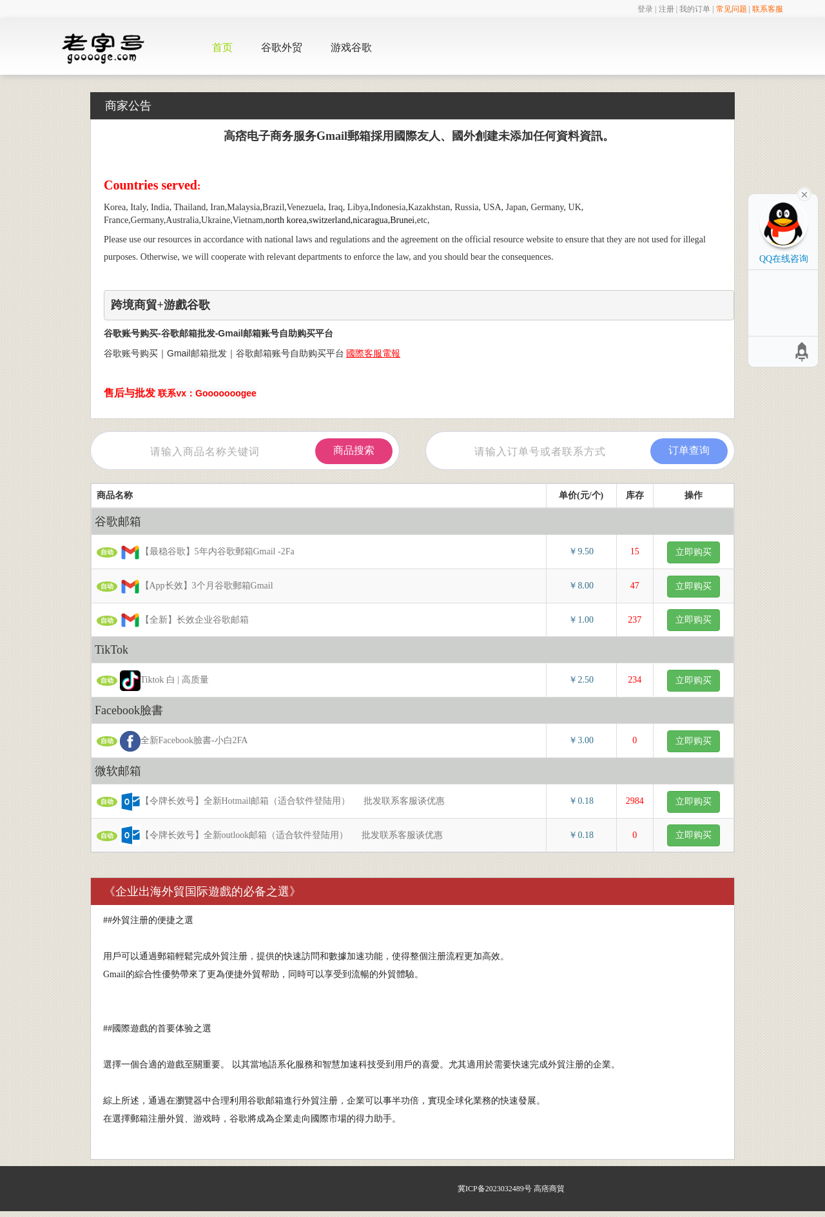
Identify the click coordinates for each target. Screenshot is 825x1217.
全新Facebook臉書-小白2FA (179, 741)
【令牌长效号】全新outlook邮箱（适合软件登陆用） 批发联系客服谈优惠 (270, 835)
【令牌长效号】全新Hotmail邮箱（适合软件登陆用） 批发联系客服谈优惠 (271, 802)
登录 (645, 9)
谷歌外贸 (281, 47)
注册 (666, 9)
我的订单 (694, 9)
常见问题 (731, 9)
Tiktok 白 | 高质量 (159, 680)
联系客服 (767, 9)
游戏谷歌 (351, 47)
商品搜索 (353, 450)
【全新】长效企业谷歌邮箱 (179, 620)
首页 (222, 47)
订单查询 (689, 450)
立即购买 (693, 552)
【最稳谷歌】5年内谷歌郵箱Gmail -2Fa (202, 552)
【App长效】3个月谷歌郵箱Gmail (192, 586)
